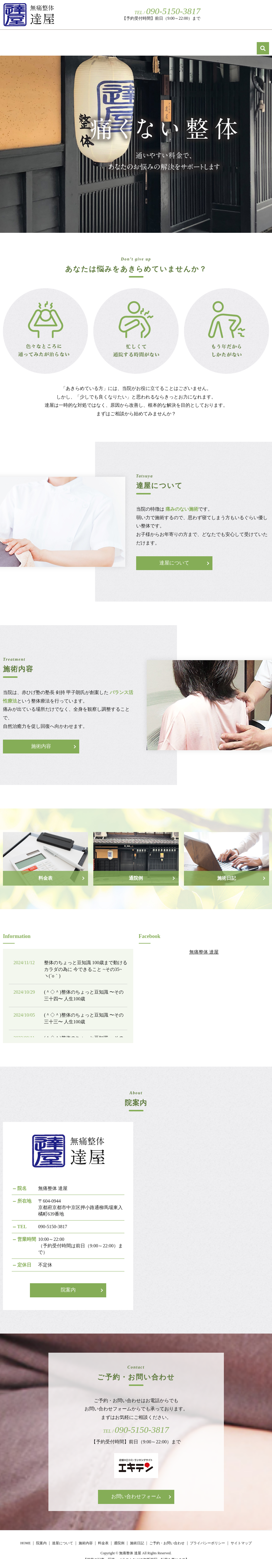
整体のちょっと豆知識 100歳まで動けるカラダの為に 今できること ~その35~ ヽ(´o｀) (85, 961)
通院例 (228, 38)
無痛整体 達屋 (204, 944)
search (266, 14)
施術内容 (176, 38)
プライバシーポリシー (207, 1535)
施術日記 (254, 38)
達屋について (143, 38)
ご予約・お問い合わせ (230, 14)
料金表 (203, 38)
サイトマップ (241, 1535)
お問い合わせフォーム (136, 1489)
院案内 (113, 38)
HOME (88, 38)
